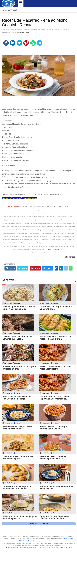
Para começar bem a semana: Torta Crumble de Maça (17, 397)
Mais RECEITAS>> (39, 524)
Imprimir (28, 32)
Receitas (21, 32)
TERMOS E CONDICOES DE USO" (55, 249)
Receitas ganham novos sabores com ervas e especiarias (19, 308)
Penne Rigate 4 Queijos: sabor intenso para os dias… (17, 427)
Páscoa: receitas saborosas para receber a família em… (56, 337)
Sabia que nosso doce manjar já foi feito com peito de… (20, 517)
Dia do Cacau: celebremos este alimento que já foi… (18, 337)
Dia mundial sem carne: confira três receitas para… (18, 457)
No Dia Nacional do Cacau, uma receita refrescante (55, 367)
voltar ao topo (69, 257)
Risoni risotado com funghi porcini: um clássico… (53, 427)
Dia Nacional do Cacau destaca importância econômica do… (55, 397)
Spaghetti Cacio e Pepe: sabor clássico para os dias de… (55, 517)
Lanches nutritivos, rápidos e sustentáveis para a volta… (17, 487)
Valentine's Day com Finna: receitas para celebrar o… (53, 457)
